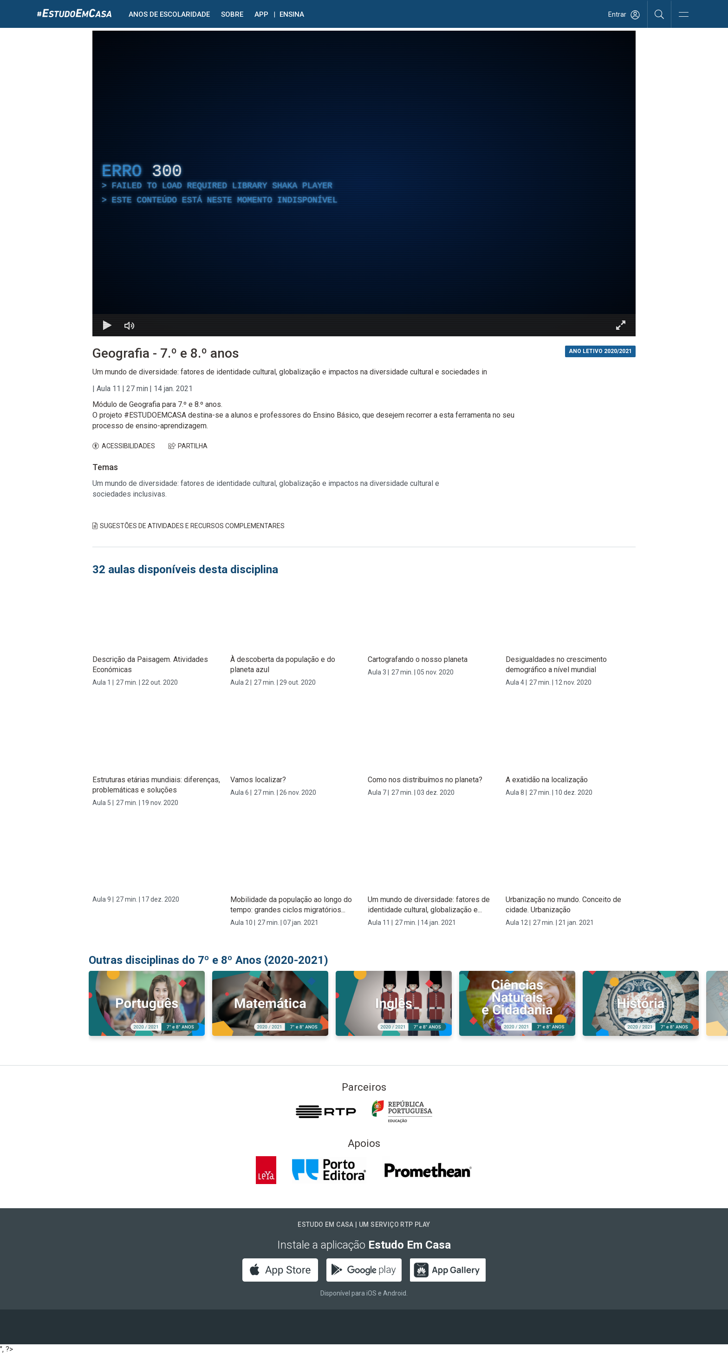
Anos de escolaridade (169, 14)
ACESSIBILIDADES (123, 446)
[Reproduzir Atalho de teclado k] (107, 325)
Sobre (232, 14)
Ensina (292, 14)
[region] (364, 183)
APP (261, 14)
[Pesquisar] (659, 14)
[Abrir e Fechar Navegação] (683, 15)
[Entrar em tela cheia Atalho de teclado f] (621, 325)
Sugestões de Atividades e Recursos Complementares (188, 526)
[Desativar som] (129, 325)
